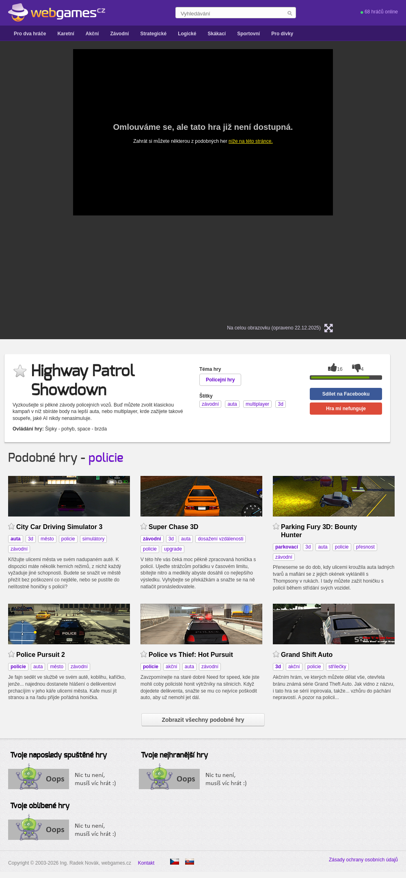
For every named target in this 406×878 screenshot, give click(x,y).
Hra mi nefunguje (346, 408)
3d (30, 539)
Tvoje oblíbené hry (39, 806)
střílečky (337, 666)
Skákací (216, 34)
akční (171, 666)
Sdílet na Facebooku (346, 394)
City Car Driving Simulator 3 (59, 526)
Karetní (65, 34)
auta (185, 539)
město (47, 539)
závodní (19, 549)
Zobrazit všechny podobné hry (203, 720)
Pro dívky (282, 34)
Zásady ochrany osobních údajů (363, 860)
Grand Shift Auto (307, 654)
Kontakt (146, 863)
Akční (92, 34)
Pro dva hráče (30, 34)
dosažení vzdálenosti (220, 539)
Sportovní (248, 34)
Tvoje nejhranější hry (174, 755)
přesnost (365, 547)
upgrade (173, 549)
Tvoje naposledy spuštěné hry (58, 755)
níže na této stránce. (251, 141)
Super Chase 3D (174, 526)
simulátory (93, 539)
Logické (187, 34)
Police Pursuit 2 (40, 654)
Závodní (119, 34)
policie (106, 458)
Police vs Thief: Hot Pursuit (191, 654)
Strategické (153, 34)
